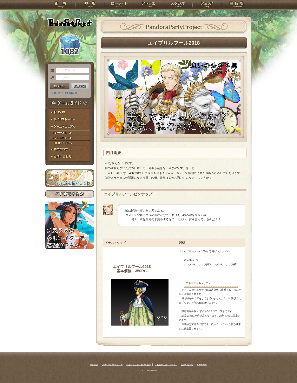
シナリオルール (69, 132)
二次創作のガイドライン (166, 364)
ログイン (60, 86)
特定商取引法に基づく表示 (138, 364)
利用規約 (94, 364)
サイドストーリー (69, 119)
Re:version (202, 364)
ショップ (207, 5)
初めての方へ (69, 149)
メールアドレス (51, 71)
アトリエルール (69, 138)
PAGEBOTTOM (286, 371)
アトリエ (148, 5)
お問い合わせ (69, 156)
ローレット (119, 5)
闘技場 (237, 5)
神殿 (90, 5)
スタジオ (177, 5)
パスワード (51, 78)
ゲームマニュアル (69, 126)
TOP (60, 5)
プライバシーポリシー (112, 364)
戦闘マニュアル (69, 143)
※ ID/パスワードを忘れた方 (64, 93)
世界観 (69, 112)
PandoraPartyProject (69, 22)
